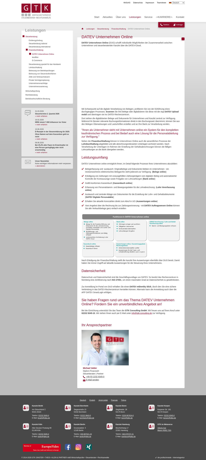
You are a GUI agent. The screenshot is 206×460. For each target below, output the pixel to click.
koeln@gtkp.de (43, 437)
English (92, 400)
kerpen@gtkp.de (169, 418)
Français (114, 400)
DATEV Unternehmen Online (43, 54)
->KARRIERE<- (164, 17)
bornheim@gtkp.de (87, 418)
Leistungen (135, 17)
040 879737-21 (128, 434)
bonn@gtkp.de (127, 418)
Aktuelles (108, 17)
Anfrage (179, 25)
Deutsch (83, 400)
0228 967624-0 (128, 416)
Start (96, 17)
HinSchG (126, 3)
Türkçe (123, 400)
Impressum (150, 3)
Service (148, 17)
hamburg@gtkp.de (128, 437)
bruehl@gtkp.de (44, 418)
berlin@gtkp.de (85, 437)
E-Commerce (37, 60)
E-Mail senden (92, 380)
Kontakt (180, 17)
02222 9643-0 (85, 416)
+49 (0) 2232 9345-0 (95, 377)
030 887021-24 (86, 434)
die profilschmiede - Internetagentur (171, 458)
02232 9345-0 (43, 416)
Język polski (103, 400)
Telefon (166, 25)
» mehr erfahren (41, 116)
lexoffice (35, 57)
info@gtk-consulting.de (141, 313)
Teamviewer (161, 3)
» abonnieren (40, 166)
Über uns (121, 17)
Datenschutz (138, 3)
